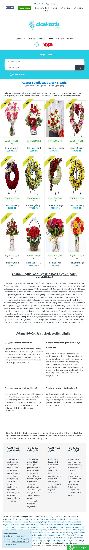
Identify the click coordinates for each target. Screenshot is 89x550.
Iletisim (46, 11)
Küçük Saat (30, 530)
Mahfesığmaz (40, 530)
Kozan (75, 519)
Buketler (31, 38)
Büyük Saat (76, 522)
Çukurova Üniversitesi (72, 524)
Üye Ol (53, 8)
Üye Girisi (65, 8)
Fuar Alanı (53, 527)
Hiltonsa (75, 527)
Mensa (63, 530)
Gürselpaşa (44, 527)
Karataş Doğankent (11, 530)
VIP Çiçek (60, 38)
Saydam (47, 532)
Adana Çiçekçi (40, 86)
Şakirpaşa (71, 535)
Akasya (38, 522)
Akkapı (44, 522)
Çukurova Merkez (51, 519)
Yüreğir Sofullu (72, 540)
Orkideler (42, 38)
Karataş (69, 519)
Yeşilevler (33, 538)
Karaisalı (62, 519)
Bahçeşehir (52, 522)
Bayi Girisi (78, 8)
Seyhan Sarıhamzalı (38, 535)
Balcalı (59, 522)
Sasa (41, 532)
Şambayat (79, 535)
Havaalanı (68, 527)
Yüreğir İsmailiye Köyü (46, 540)
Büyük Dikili (67, 522)
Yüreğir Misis (61, 540)
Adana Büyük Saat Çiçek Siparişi (44, 83)
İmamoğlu (40, 519)
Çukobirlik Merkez (56, 524)
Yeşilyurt (48, 538)
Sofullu (64, 535)
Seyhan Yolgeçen (54, 535)
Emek (28, 527)
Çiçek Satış (29, 86)
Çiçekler (19, 38)
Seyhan (19, 519)
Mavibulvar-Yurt (53, 530)
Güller (51, 38)
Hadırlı (60, 527)
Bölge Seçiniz (46, 54)
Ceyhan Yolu (44, 524)
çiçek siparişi (44, 4)
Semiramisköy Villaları (71, 532)
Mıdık (75, 530)
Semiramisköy (56, 532)
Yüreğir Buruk (71, 538)
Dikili (13, 527)
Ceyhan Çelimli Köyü (11, 524)
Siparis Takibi (41, 8)
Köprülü (22, 530)
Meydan (69, 530)
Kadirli (81, 527)
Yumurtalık (7, 522)
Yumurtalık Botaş (59, 538)
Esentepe (35, 527)
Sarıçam (25, 519)
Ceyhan (32, 519)
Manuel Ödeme (24, 8)
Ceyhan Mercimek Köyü (29, 524)
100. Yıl (32, 522)
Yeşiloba (40, 538)
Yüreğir (12, 519)
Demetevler (20, 527)
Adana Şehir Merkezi (20, 522)
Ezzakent (7, 527)
